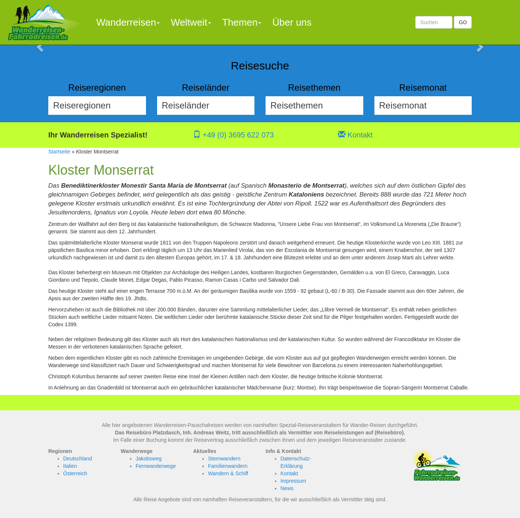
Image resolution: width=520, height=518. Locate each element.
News (286, 488)
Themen (241, 22)
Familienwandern (228, 466)
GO (463, 22)
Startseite (59, 152)
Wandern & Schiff (228, 473)
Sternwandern (224, 459)
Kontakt (355, 135)
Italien (70, 466)
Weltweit (191, 22)
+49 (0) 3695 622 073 (233, 135)
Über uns (292, 22)
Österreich (75, 473)
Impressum (293, 481)
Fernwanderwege (156, 466)
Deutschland (77, 459)
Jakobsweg (149, 459)
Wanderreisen (128, 22)
